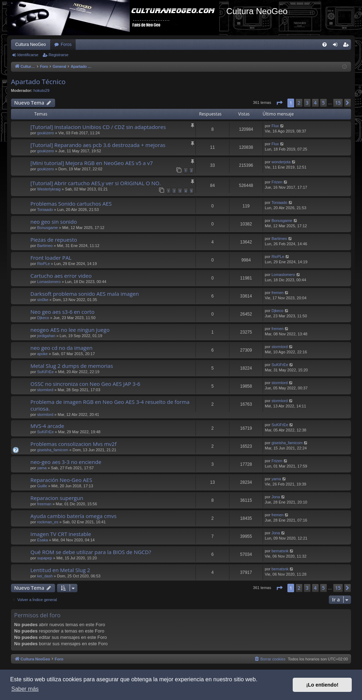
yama (42, 468)
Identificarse (27, 55)
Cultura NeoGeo (30, 44)
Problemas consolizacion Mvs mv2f (73, 443)
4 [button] (315, 102)
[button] (279, 103)
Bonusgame (47, 227)
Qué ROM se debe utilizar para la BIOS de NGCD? (90, 551)
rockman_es (47, 522)
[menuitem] (324, 44)
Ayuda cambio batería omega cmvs (73, 515)
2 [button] (299, 102)
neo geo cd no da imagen (61, 347)
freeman (44, 504)
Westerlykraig (48, 189)
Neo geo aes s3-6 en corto (62, 311)
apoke (42, 354)
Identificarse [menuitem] (336, 46)
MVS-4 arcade (47, 425)
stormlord (280, 347)
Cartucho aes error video (61, 275)
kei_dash (45, 576)
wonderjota (281, 162)
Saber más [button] (25, 689)
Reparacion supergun (56, 497)
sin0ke (42, 300)
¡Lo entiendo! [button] (322, 685)
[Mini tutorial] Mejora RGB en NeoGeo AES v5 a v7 (91, 162)
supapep (44, 558)
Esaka (42, 540)
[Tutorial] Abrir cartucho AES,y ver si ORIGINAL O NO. (95, 183)
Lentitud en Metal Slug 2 (60, 569)
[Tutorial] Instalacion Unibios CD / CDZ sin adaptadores (98, 126)
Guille (42, 486)
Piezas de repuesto (53, 239)
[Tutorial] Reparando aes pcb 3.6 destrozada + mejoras (97, 144)
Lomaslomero (49, 282)
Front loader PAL (50, 257)
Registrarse (58, 55)
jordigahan (46, 336)
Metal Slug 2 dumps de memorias (71, 365)
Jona (276, 497)
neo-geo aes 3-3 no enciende (65, 461)
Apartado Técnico (38, 81)
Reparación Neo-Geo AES (61, 479)
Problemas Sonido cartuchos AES (71, 203)
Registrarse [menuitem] (347, 46)
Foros (66, 44)
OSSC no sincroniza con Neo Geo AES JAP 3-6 (85, 383)
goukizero (45, 133)
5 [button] (323, 102)
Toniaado (45, 209)
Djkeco (43, 318)
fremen (278, 292)
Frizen (277, 182)
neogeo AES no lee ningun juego (70, 329)
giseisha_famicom (52, 450)
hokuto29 (41, 90)
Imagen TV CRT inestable (60, 533)
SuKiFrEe (45, 372)
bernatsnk (280, 551)
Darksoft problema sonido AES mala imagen (84, 293)
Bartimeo (45, 245)
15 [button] (338, 102)
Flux (275, 126)
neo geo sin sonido (53, 221)
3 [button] (307, 102)
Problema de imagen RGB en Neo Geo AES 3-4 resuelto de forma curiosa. (109, 405)
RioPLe (43, 263)
